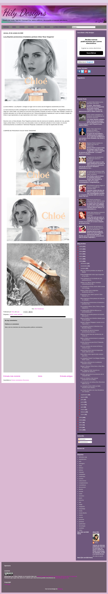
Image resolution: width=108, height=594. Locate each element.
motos (81, 515)
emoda (81, 491)
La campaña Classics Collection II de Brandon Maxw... (91, 327)
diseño (11, 314)
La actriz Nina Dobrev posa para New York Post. (95, 102)
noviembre (84, 266)
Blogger (60, 589)
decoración (82, 487)
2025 (81, 249)
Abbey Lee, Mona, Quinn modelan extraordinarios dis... (90, 283)
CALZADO (31, 27)
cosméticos (82, 485)
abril (82, 407)
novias (81, 517)
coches (81, 478)
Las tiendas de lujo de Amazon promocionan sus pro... (89, 331)
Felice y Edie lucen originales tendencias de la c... (89, 291)
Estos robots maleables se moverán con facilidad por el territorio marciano (95, 116)
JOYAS (39, 27)
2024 (81, 251)
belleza (81, 468)
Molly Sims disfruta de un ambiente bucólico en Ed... (91, 362)
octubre (83, 268)
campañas (82, 474)
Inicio (40, 376)
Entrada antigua (66, 376)
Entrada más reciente (11, 376)
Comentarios (83, 442)
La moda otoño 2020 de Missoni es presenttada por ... (90, 311)
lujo (80, 502)
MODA (14, 27)
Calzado (81, 472)
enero (83, 414)
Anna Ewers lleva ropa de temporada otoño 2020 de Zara (91, 351)
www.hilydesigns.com (62, 578)
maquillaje (82, 508)
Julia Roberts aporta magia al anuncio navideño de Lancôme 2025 (95, 187)
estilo (80, 493)
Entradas (82, 439)
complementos (83, 483)
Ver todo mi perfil (98, 556)
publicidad (82, 524)
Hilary (96, 542)
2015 (81, 427)
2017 (81, 422)
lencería (81, 500)
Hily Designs (24, 12)
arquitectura (82, 459)
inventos (81, 496)
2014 (81, 430)
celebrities (82, 476)
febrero (83, 412)
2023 (81, 254)
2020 (81, 261)
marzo (83, 409)
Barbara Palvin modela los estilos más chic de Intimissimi (95, 144)
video (80, 530)
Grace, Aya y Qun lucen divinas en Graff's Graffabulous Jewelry (94, 130)
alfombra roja (83, 457)
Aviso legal (7, 584)
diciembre (84, 263)
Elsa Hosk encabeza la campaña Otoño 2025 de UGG (96, 200)
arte (80, 461)
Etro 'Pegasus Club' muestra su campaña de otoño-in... (89, 370)
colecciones (82, 480)
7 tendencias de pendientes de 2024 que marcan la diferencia (95, 158)
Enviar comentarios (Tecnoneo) (20, 380)
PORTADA (6, 27)
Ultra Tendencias (39, 309)
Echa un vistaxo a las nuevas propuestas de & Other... (89, 378)
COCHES (21, 27)
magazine (82, 506)
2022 (81, 256)
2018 (81, 420)
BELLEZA (47, 27)
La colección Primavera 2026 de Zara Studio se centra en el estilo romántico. (96, 173)
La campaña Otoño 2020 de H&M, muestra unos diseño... (90, 386)
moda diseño (83, 513)
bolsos (81, 470)
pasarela (81, 519)
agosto (83, 397)
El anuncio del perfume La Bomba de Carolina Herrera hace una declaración (95, 228)
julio (82, 399)
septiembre (84, 394)
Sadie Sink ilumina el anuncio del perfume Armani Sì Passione (96, 214)
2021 (81, 259)
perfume (20, 314)
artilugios (82, 463)
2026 (81, 246)
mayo (83, 404)
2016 (81, 425)
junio (82, 402)
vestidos (81, 528)
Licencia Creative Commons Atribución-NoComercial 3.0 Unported (57, 576)
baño (80, 465)
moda (15, 314)
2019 (81, 417)
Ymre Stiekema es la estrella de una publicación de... (91, 279)
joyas (80, 498)
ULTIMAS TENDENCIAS (59, 27)
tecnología (82, 526)
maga (80, 504)
